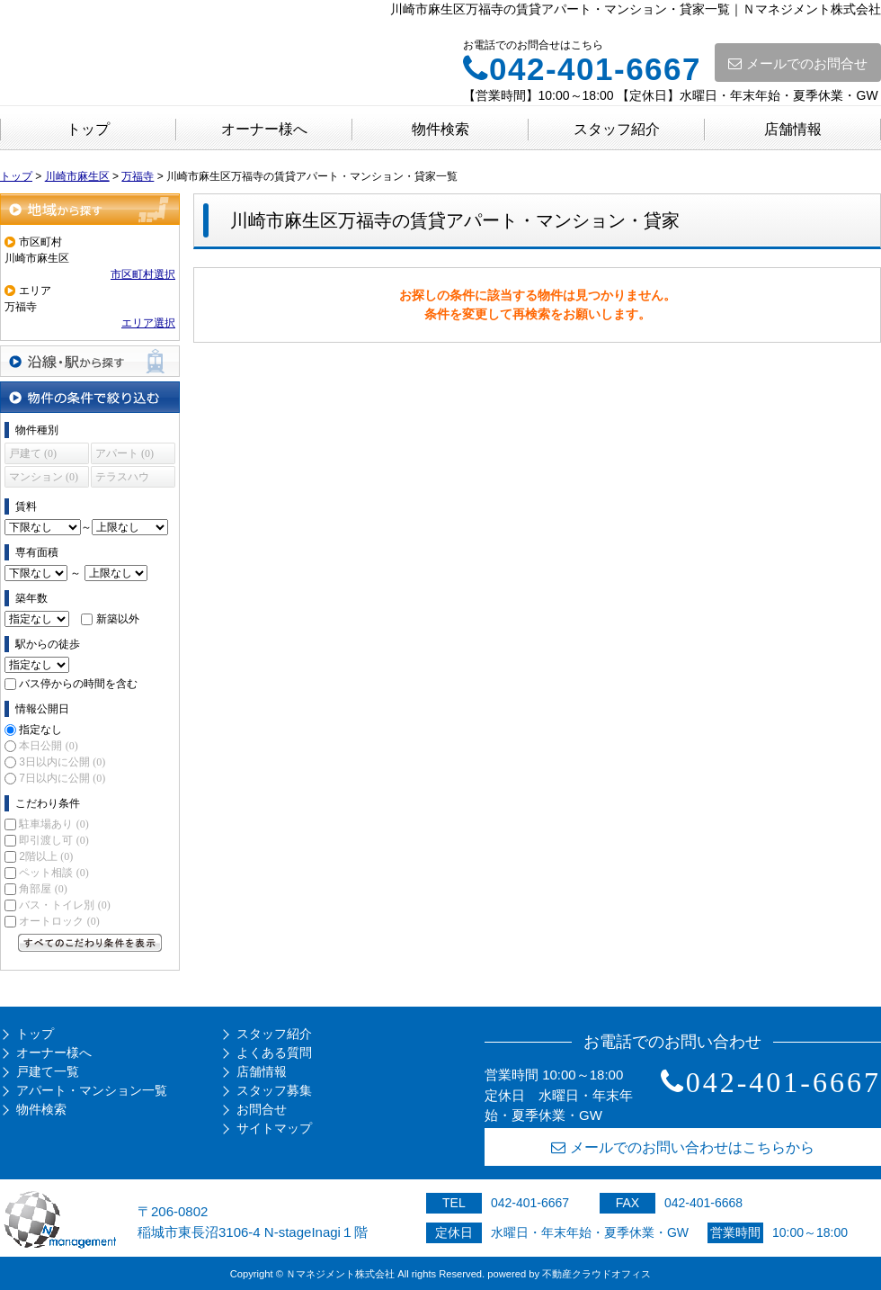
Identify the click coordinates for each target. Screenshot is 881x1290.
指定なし (40, 729)
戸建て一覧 (47, 1071)
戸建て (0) (33, 453)
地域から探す (90, 209)
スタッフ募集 (274, 1090)
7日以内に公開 (62, 778)
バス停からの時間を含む (78, 683)
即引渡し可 (53, 840)
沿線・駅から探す (90, 361)
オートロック (59, 921)
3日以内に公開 (62, 762)
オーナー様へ (264, 129)
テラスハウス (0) (122, 479)
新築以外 (117, 619)
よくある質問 (274, 1052)
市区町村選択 (143, 274)
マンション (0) (43, 476)
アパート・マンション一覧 (91, 1090)
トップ (88, 129)
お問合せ (261, 1109)
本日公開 (48, 745)
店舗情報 (793, 129)
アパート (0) (124, 453)
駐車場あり (53, 824)
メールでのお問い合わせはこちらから (682, 1147)
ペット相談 (53, 872)
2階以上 (46, 856)
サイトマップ (274, 1128)
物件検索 (440, 129)
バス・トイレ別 (64, 905)
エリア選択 (148, 323)
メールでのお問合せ (798, 63)
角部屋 (43, 888)
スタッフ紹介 (617, 129)
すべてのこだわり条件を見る (90, 943)
